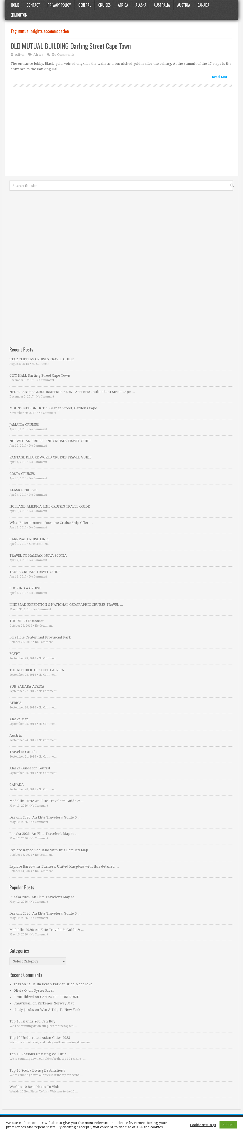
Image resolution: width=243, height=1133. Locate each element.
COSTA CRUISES (22, 474)
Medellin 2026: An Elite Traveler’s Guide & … (46, 801)
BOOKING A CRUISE (25, 588)
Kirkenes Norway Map (56, 1003)
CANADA (16, 784)
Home (15, 5)
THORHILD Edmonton (27, 621)
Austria (183, 5)
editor (20, 54)
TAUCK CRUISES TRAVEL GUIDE (34, 572)
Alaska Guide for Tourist (29, 768)
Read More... (222, 77)
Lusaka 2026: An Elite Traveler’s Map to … (44, 834)
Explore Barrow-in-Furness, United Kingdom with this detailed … (64, 866)
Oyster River (44, 990)
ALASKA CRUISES (23, 490)
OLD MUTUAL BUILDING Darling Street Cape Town (71, 46)
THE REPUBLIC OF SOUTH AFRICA (36, 670)
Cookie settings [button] (203, 1125)
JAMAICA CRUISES (24, 424)
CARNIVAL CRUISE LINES (29, 539)
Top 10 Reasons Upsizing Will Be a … (40, 1054)
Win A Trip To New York (60, 1010)
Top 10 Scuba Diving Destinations (37, 1070)
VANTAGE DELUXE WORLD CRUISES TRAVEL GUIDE (50, 457)
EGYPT (14, 654)
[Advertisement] (121, 136)
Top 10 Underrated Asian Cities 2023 (39, 1038)
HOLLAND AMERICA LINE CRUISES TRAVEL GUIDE (49, 506)
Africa (123, 5)
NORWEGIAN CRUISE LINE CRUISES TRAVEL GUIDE (50, 441)
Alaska (141, 5)
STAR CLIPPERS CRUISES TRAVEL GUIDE (41, 359)
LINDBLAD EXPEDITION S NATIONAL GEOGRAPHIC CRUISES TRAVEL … (66, 604)
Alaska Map (18, 719)
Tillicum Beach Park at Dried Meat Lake (59, 984)
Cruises (104, 5)
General (84, 5)
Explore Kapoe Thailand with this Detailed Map (48, 850)
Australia (162, 5)
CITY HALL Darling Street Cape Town (39, 375)
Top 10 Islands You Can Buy (32, 1021)
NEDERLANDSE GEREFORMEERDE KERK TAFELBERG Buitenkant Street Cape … (72, 392)
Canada (203, 5)
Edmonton (19, 15)
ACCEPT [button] (228, 1125)
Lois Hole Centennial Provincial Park (40, 637)
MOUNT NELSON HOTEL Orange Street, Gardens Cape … (55, 408)
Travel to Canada (23, 752)
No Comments (63, 54)
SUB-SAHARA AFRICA (26, 686)
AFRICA (15, 703)
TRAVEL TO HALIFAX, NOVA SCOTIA (38, 555)
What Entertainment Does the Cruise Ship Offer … (51, 523)
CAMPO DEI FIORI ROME (59, 997)
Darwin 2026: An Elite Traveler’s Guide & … (45, 817)
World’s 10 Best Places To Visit (34, 1087)
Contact (33, 5)
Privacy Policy (59, 5)
